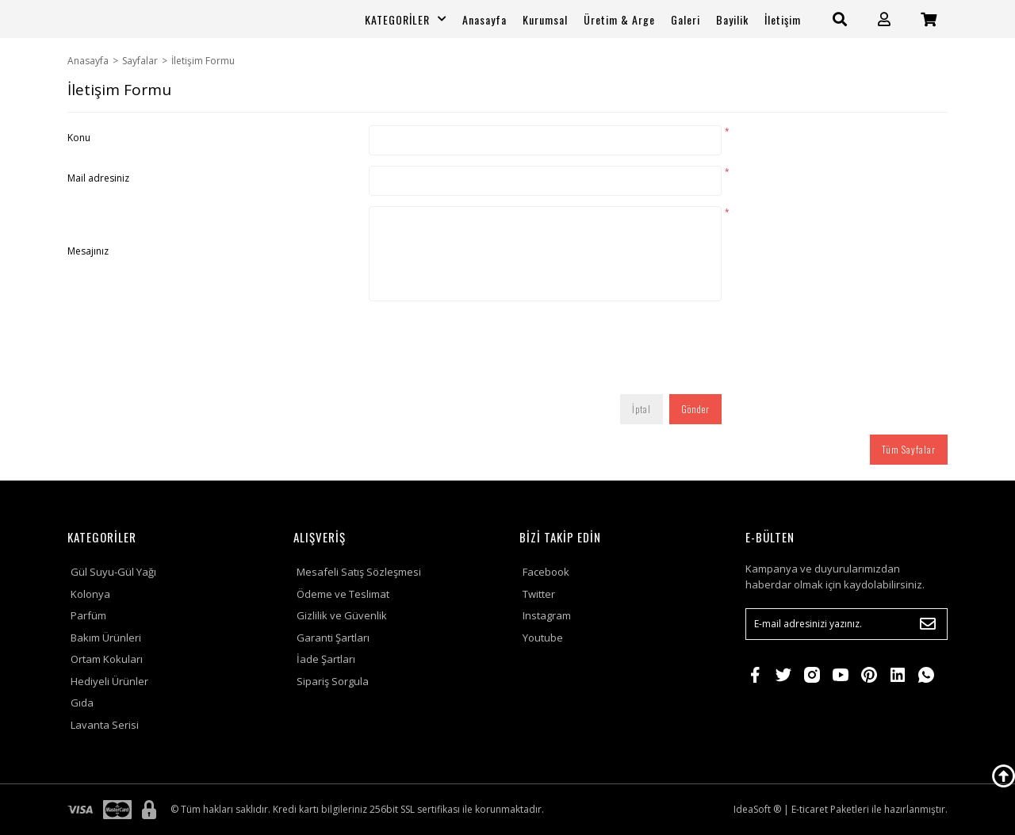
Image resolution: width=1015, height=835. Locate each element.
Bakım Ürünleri (106, 637)
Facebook (546, 572)
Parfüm (88, 615)
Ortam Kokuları (107, 659)
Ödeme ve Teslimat (343, 594)
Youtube (543, 637)
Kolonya (90, 594)
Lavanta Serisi (105, 725)
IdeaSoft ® (757, 809)
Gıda (82, 702)
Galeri (685, 19)
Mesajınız (88, 251)
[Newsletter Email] (846, 624)
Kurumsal (545, 19)
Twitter (539, 594)
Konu (78, 137)
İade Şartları (326, 659)
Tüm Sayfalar (909, 449)
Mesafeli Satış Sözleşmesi (359, 572)
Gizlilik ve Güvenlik (342, 615)
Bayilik (732, 19)
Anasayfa (484, 19)
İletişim (782, 19)
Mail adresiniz (98, 178)
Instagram (547, 615)
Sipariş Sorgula (333, 681)
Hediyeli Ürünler (109, 681)
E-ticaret (809, 809)
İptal (641, 409)
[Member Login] (884, 19)
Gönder (695, 409)
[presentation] (489, 353)
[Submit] (928, 624)
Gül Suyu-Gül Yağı (113, 572)
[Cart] (928, 19)
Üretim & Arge (619, 19)
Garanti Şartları (333, 637)
